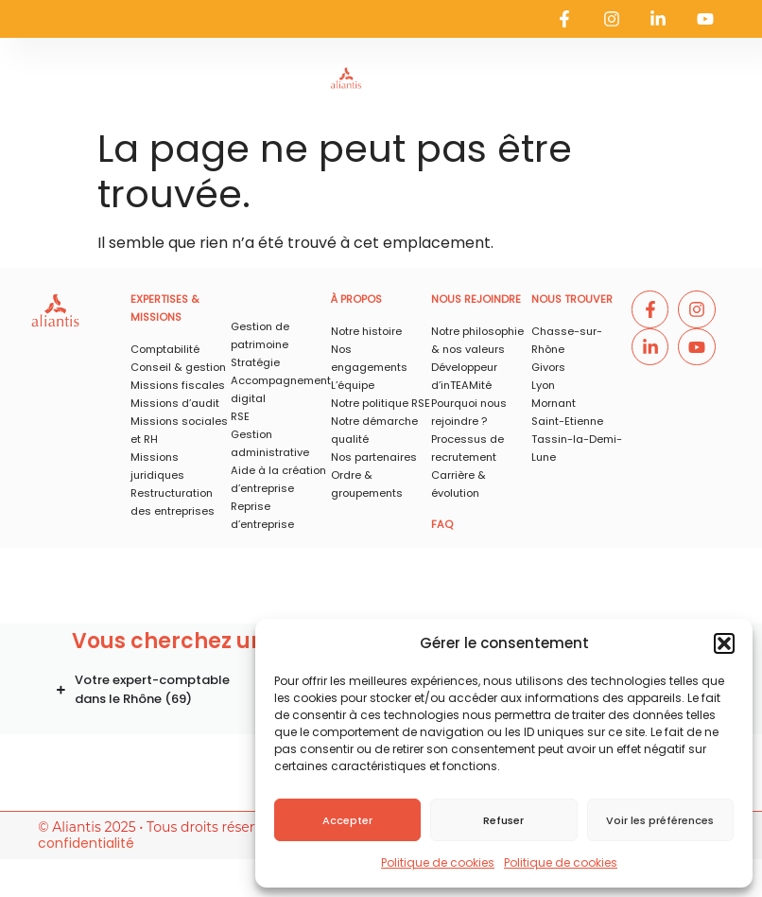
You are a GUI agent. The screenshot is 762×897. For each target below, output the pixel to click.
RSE (240, 416)
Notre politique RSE (380, 403)
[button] (724, 643)
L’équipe (352, 385)
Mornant (553, 403)
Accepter (347, 820)
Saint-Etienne (567, 421)
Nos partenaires (374, 457)
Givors (548, 367)
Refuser (503, 820)
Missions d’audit (174, 403)
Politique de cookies (437, 862)
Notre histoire (366, 331)
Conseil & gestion (178, 367)
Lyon (543, 385)
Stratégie (255, 362)
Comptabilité (164, 349)
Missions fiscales (177, 385)
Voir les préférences (660, 820)
